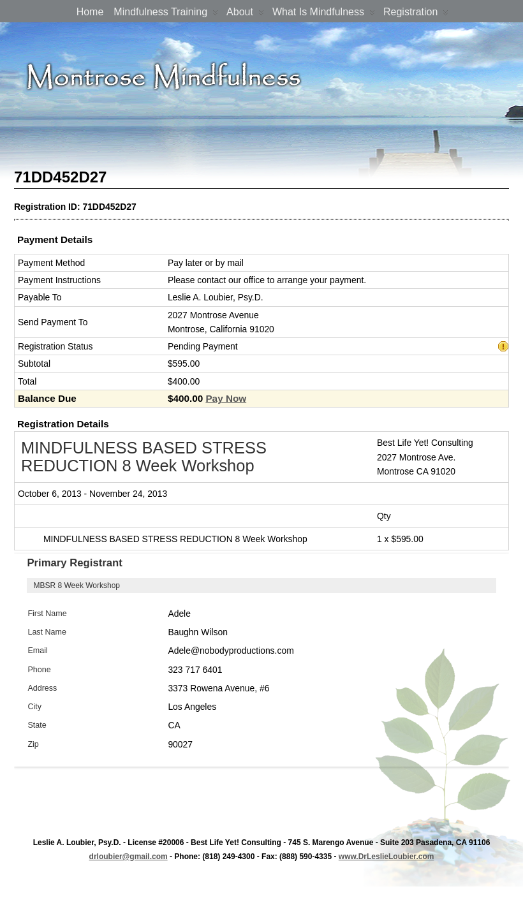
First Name (46, 613)
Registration (415, 14)
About (245, 14)
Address (42, 688)
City (34, 706)
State (36, 725)
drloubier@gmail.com (128, 856)
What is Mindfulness (323, 14)
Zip (32, 744)
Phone (38, 669)
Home (90, 11)
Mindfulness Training (166, 14)
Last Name (46, 632)
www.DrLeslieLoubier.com (386, 856)
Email (37, 650)
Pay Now (225, 398)
